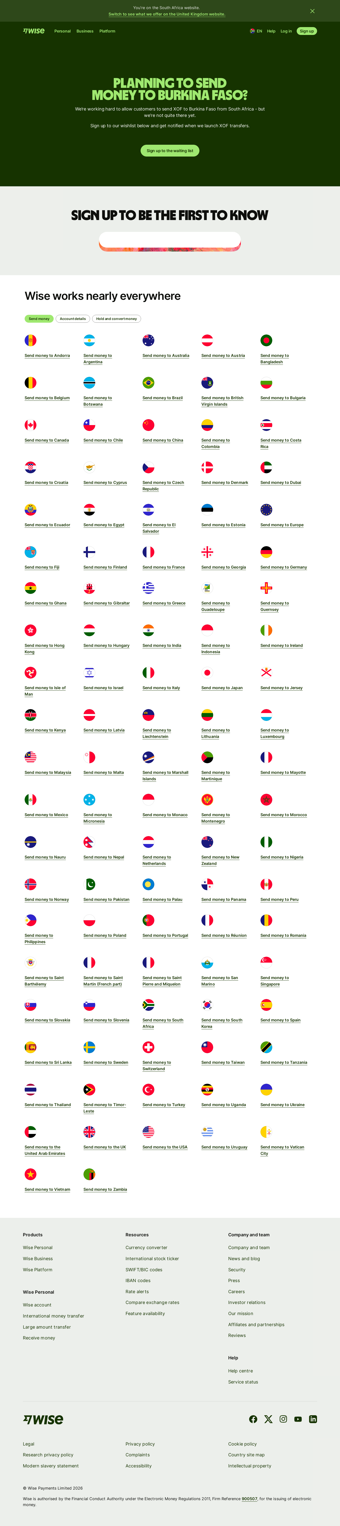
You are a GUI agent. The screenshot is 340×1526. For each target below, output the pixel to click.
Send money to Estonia (223, 524)
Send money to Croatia (46, 482)
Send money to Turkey (164, 1104)
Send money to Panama (223, 899)
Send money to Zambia (105, 1189)
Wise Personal (37, 1247)
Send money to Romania (283, 935)
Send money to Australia (166, 355)
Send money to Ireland (281, 645)
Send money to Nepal (103, 857)
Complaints (138, 1455)
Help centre (240, 1370)
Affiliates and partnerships (256, 1324)
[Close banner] (312, 11)
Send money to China (163, 440)
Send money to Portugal (165, 935)
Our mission (240, 1313)
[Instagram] (283, 1420)
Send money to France (164, 567)
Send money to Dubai (280, 482)
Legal (28, 1444)
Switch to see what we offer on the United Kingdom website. (167, 14)
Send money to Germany (283, 567)
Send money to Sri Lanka (48, 1062)
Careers (236, 1291)
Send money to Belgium (47, 397)
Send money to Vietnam (47, 1189)
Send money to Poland (104, 935)
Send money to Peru (279, 899)
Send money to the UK (104, 1146)
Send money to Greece (164, 603)
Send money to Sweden (105, 1062)
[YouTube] (298, 1420)
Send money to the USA (165, 1146)
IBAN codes (138, 1280)
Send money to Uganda (223, 1104)
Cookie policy (242, 1444)
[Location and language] (256, 31)
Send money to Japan (222, 687)
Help (271, 31)
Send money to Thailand (48, 1104)
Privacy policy (140, 1444)
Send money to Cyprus (105, 482)
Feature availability (145, 1313)
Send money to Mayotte (283, 772)
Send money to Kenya (45, 730)
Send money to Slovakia (47, 1019)
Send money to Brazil (163, 397)
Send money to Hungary (106, 645)
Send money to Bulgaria (283, 397)
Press (234, 1280)
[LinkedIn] (313, 1420)
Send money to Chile (103, 440)
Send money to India (162, 645)
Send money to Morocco (283, 814)
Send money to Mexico (46, 814)
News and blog (244, 1258)
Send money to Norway (47, 899)
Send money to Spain (280, 1019)
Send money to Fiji (42, 567)
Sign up (307, 31)
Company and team (249, 1247)
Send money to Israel (103, 687)
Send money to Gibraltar (106, 603)
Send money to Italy (161, 687)
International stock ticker (152, 1258)
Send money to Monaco (165, 814)
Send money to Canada (47, 440)
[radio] (73, 319)
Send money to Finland (105, 567)
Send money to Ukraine (282, 1104)
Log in (286, 31)
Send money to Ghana (46, 603)
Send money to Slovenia (106, 1019)
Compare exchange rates (152, 1302)
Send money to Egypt (103, 524)
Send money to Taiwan (223, 1062)
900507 (249, 1498)
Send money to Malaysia (48, 772)
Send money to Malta (103, 772)
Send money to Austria (223, 355)
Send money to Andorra (47, 355)
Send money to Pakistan (106, 899)
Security (236, 1269)
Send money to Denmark (224, 482)
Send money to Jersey (281, 687)
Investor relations (246, 1302)
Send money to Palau (163, 899)
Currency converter (146, 1247)
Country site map (246, 1455)
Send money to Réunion (224, 935)
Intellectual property (250, 1465)
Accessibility (139, 1465)
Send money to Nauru (45, 857)
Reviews (237, 1335)
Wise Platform (37, 1269)
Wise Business (38, 1258)
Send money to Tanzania (284, 1062)
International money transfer (53, 1316)
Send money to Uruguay (224, 1146)
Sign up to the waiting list (170, 150)
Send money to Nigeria (282, 857)
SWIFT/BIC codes (144, 1269)
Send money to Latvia (104, 730)
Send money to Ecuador (47, 524)
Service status (243, 1381)
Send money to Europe (282, 524)
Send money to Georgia (223, 567)
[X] (268, 1420)
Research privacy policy (48, 1455)
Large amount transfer (47, 1327)
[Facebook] (253, 1420)
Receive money (39, 1338)
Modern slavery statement (51, 1465)
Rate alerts (137, 1291)
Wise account (37, 1305)
